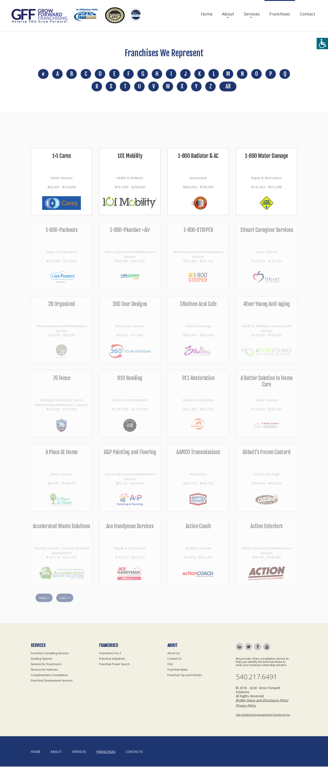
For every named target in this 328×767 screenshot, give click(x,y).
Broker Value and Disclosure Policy (262, 700)
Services (252, 14)
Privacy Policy (246, 706)
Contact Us (174, 659)
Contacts (134, 752)
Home (207, 14)
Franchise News (177, 670)
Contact (307, 14)
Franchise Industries (112, 659)
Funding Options (41, 659)
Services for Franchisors (46, 665)
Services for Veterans (44, 670)
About (228, 14)
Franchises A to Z (110, 654)
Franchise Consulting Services (50, 654)
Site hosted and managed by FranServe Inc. (263, 715)
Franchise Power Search (114, 665)
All (228, 86)
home (35, 752)
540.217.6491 (257, 677)
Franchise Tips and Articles (184, 675)
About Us (173, 654)
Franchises (279, 14)
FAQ (170, 665)
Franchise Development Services (51, 681)
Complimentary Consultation (49, 675)
